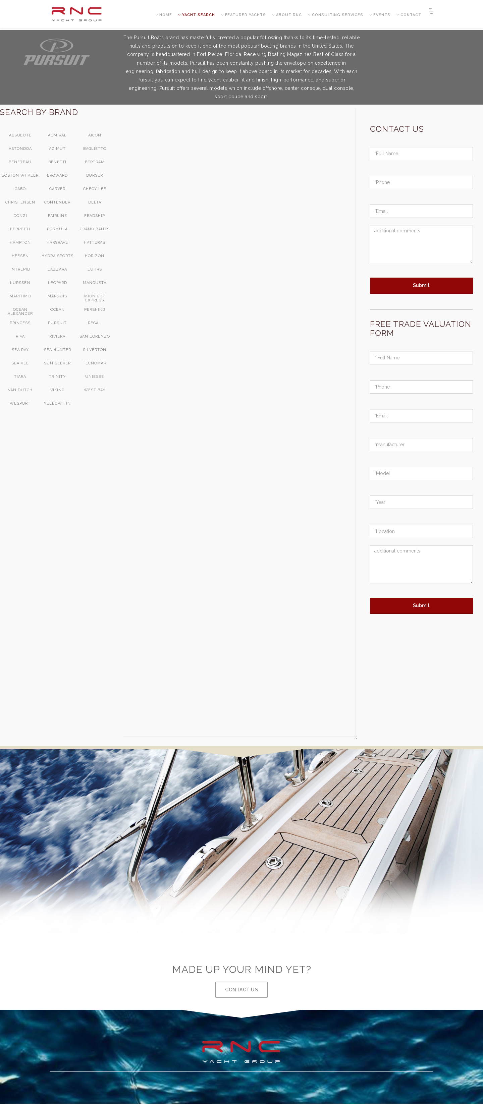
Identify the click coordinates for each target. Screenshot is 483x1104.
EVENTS (379, 15)
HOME (163, 15)
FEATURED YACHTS (243, 15)
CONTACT (408, 15)
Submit (421, 285)
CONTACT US (241, 989)
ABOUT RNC (287, 15)
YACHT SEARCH (196, 15)
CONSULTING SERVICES (335, 15)
